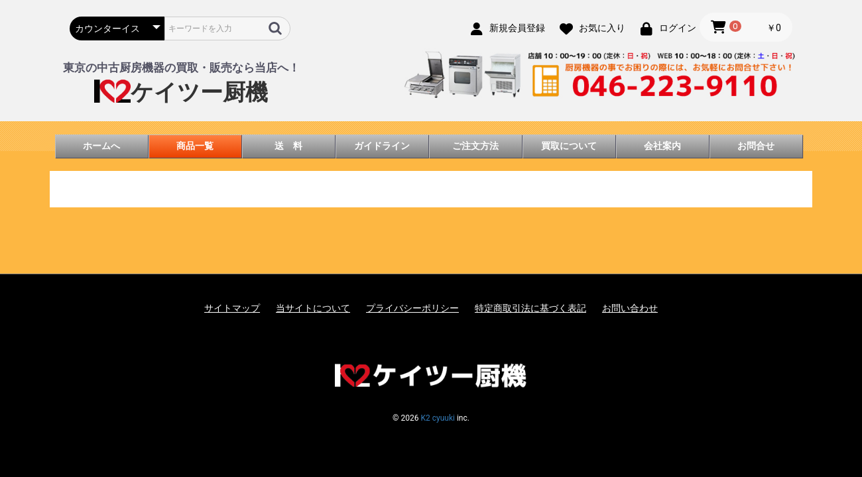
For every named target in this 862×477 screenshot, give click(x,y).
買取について (569, 145)
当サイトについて (313, 308)
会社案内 (662, 145)
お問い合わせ (630, 308)
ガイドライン (382, 145)
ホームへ (101, 145)
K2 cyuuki (437, 418)
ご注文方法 (475, 145)
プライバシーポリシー (412, 308)
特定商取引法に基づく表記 (530, 308)
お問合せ (755, 145)
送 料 (288, 145)
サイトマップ (232, 308)
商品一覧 (195, 145)
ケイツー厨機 (181, 92)
